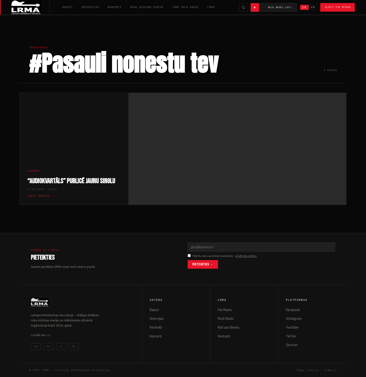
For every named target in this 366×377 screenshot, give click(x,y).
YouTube (292, 327)
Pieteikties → (202, 264)
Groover (292, 345)
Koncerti (115, 7)
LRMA (210, 7)
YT (61, 346)
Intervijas (90, 7)
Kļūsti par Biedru (338, 7)
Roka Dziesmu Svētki (147, 7)
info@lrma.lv (40, 335)
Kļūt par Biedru (228, 327)
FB (36, 346)
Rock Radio (226, 318)
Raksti (67, 7)
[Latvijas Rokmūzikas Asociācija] (30, 7)
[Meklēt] (243, 7)
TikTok (291, 336)
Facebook (293, 310)
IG (48, 346)
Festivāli (156, 327)
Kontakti (224, 336)
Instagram (294, 318)
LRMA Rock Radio (185, 7)
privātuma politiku (246, 256)
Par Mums (225, 310)
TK (74, 346)
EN (313, 7)
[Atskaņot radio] (255, 7)
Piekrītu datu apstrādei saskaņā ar (222, 256)
